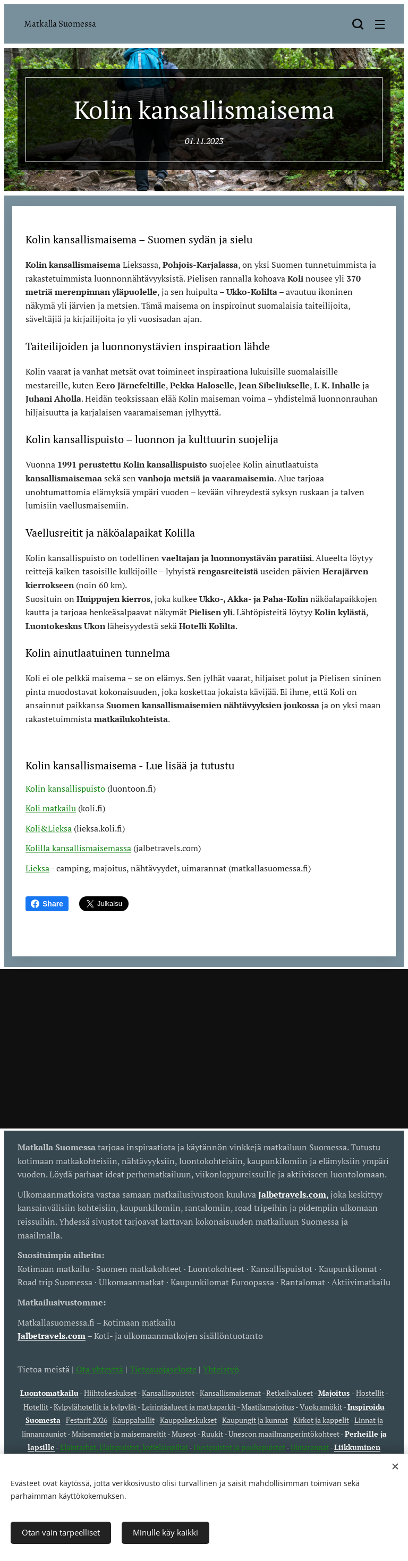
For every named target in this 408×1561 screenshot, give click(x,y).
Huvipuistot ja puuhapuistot (239, 1447)
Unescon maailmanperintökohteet (283, 1434)
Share (47, 904)
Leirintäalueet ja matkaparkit (189, 1407)
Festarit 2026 (86, 1420)
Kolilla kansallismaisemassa (78, 848)
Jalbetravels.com (52, 1336)
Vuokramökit (321, 1407)
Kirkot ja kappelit (321, 1420)
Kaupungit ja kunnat (255, 1420)
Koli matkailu (51, 809)
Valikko (380, 24)
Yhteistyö (221, 1369)
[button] (357, 24)
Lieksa (37, 868)
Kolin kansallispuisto (65, 788)
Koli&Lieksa (49, 828)
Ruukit (212, 1434)
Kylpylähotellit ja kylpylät (95, 1407)
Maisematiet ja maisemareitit (119, 1434)
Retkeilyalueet (289, 1393)
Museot (184, 1434)
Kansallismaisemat (230, 1393)
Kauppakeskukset (188, 1420)
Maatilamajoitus (267, 1407)
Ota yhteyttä (98, 1369)
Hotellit (35, 1407)
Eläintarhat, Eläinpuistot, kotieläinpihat (124, 1447)
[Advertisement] (204, 1048)
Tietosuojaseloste (163, 1369)
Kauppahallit (134, 1420)
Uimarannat (310, 1447)
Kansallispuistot (168, 1393)
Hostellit (370, 1393)
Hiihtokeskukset (110, 1393)
